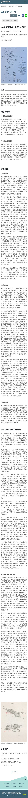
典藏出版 (11, 6)
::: (0, 11)
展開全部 (6, 783)
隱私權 (14, 786)
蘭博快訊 (8, 786)
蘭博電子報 (19, 6)
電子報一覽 (6, 20)
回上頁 (14, 771)
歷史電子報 (14, 20)
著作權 (21, 786)
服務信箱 (21, 783)
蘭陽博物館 (4, 6)
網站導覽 (14, 783)
